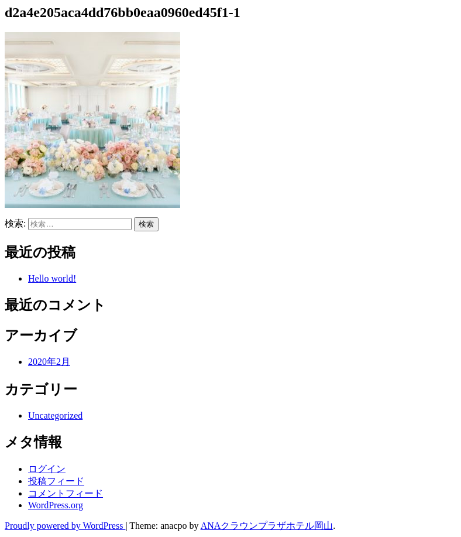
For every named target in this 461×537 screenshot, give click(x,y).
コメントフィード (65, 493)
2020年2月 (49, 362)
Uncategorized (55, 415)
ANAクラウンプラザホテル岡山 (267, 526)
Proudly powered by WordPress (65, 526)
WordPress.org (55, 505)
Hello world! (52, 278)
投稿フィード (56, 481)
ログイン (47, 469)
